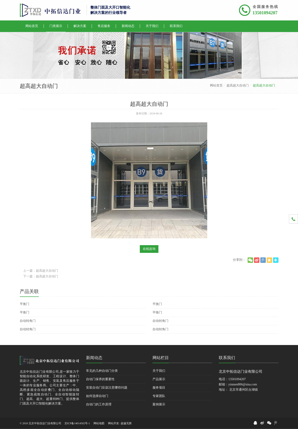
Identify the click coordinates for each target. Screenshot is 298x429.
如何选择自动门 (97, 396)
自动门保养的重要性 (100, 379)
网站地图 (99, 423)
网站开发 (113, 423)
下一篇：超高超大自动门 (40, 276)
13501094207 (265, 12)
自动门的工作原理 (98, 404)
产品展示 (159, 379)
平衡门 (24, 304)
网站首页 (216, 85)
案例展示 (159, 404)
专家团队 (159, 396)
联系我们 (227, 357)
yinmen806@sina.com (242, 384)
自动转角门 (28, 321)
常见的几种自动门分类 (102, 370)
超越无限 (126, 423)
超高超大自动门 (238, 85)
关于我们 (159, 370)
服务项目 (159, 387)
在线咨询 (149, 249)
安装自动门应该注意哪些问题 (106, 387)
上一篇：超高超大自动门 (40, 270)
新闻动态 (94, 357)
